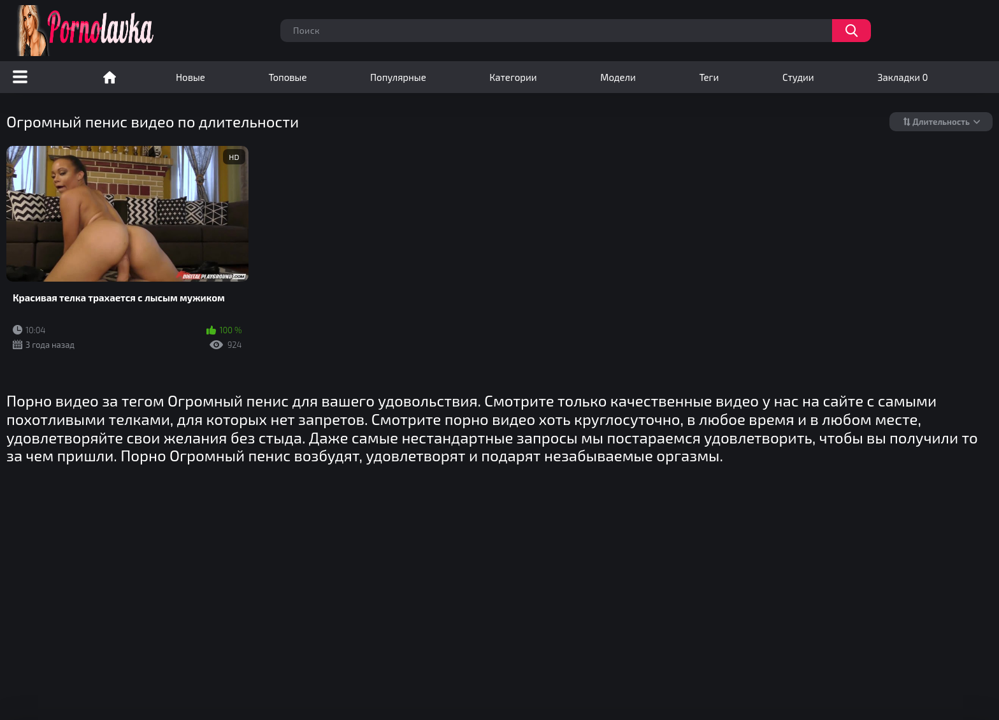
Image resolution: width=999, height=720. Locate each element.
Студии (798, 77)
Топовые (287, 77)
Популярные (398, 77)
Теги (709, 77)
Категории (512, 77)
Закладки (902, 77)
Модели (618, 77)
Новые (190, 77)
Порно (110, 77)
